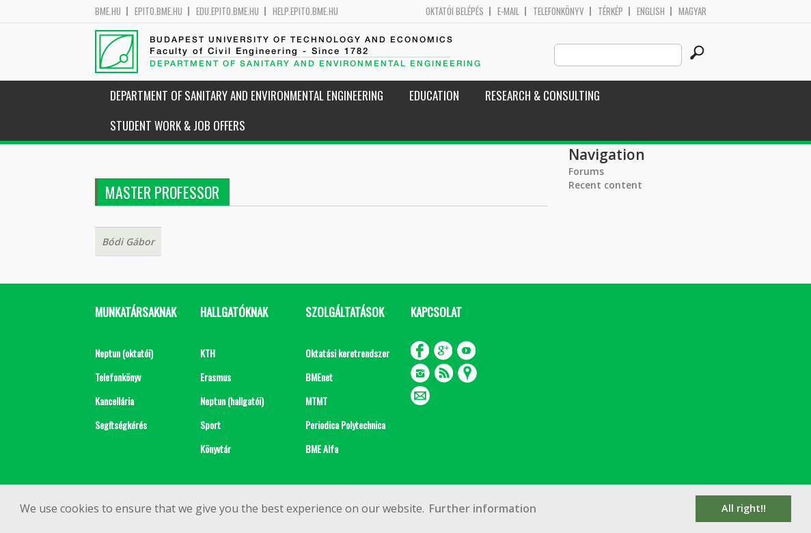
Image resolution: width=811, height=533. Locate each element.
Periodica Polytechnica (345, 425)
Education (434, 95)
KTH (207, 353)
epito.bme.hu (158, 11)
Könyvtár (215, 448)
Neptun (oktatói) (124, 353)
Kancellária (114, 401)
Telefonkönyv (558, 11)
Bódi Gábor (128, 241)
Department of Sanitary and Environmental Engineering (246, 95)
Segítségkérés (121, 425)
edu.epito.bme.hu (227, 11)
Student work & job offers (177, 125)
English (651, 11)
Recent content (605, 184)
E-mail (508, 11)
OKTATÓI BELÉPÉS (455, 11)
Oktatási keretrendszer (347, 353)
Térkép (610, 11)
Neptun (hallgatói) (232, 401)
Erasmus (215, 377)
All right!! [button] (743, 508)
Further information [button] (482, 508)
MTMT (316, 401)
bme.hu (108, 11)
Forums (586, 171)
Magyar (692, 11)
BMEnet (319, 377)
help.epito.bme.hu (305, 11)
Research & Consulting (542, 95)
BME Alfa (321, 448)
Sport (210, 425)
